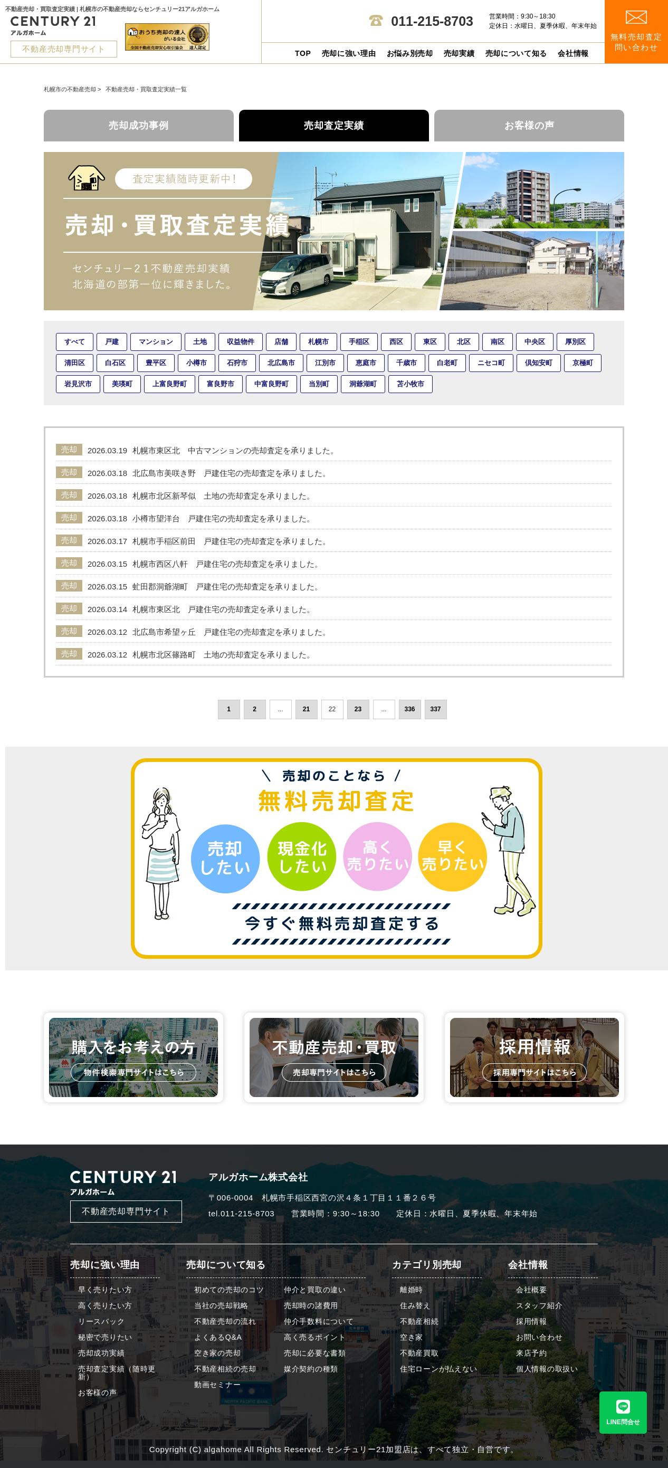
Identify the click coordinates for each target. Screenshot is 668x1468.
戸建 (112, 342)
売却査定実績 (334, 125)
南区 (497, 342)
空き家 (411, 1337)
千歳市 (406, 363)
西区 (396, 342)
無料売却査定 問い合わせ (636, 31)
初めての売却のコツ (229, 1290)
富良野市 (220, 384)
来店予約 (531, 1353)
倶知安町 (538, 363)
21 (306, 709)
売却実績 (459, 53)
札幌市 (318, 342)
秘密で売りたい (105, 1337)
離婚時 (411, 1290)
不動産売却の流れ (225, 1322)
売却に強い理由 (349, 53)
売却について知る (516, 53)
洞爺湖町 (363, 384)
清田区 (74, 363)
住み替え (415, 1306)
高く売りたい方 (105, 1306)
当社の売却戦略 (221, 1306)
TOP (303, 53)
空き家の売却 (217, 1353)
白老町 (447, 363)
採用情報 (531, 1322)
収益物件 (240, 342)
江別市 (325, 363)
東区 (430, 342)
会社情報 (573, 53)
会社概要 (531, 1290)
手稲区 (359, 342)
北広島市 (281, 363)
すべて (74, 342)
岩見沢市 (78, 384)
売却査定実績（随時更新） (117, 1373)
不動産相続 (419, 1322)
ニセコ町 (491, 363)
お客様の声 (529, 125)
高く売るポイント (315, 1337)
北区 (464, 342)
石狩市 (237, 363)
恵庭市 (366, 363)
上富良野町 (169, 384)
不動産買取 (419, 1353)
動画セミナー (217, 1385)
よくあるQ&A (218, 1337)
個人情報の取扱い (547, 1369)
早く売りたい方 (105, 1290)
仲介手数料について (319, 1322)
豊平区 (156, 363)
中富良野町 (271, 384)
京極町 (582, 363)
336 (409, 709)
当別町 (319, 384)
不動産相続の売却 (225, 1369)
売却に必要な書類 (315, 1353)
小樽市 (196, 363)
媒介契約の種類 (311, 1369)
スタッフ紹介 (539, 1306)
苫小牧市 (410, 384)
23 (358, 709)
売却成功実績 (101, 1353)
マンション (156, 342)
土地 (200, 342)
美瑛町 (122, 384)
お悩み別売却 (410, 53)
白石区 (115, 363)
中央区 (534, 342)
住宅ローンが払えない (439, 1369)
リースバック (101, 1322)
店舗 (281, 342)
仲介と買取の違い (315, 1290)
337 (435, 709)
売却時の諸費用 (311, 1306)
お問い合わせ (539, 1337)
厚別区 (575, 342)
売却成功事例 (139, 125)
